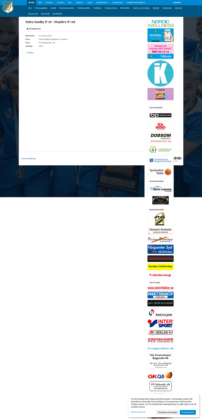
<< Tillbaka (29, 53)
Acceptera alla (188, 412)
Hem (31, 2)
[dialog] (163, 405)
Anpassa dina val (138, 412)
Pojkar (60, 3)
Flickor (49, 3)
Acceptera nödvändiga (167, 412)
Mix (70, 3)
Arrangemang (102, 3)
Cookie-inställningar (28, 159)
